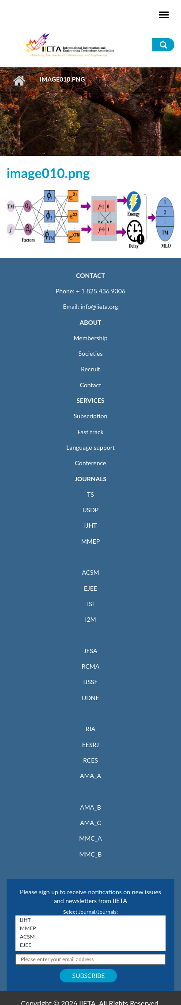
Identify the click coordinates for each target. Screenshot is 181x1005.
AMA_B (90, 807)
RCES (90, 760)
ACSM (90, 572)
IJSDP (90, 510)
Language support (90, 447)
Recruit (90, 369)
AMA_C (90, 822)
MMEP (90, 541)
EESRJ (90, 744)
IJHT (90, 525)
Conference (90, 463)
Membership (90, 338)
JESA (91, 650)
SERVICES (90, 400)
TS (90, 494)
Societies (91, 353)
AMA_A (90, 775)
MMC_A (90, 838)
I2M (90, 619)
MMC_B (90, 854)
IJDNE (90, 697)
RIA (90, 728)
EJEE (90, 588)
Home (19, 81)
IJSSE (90, 682)
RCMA (91, 666)
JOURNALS (90, 479)
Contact (91, 385)
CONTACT (90, 275)
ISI (90, 604)
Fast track (90, 432)
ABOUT (90, 322)
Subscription (90, 416)
